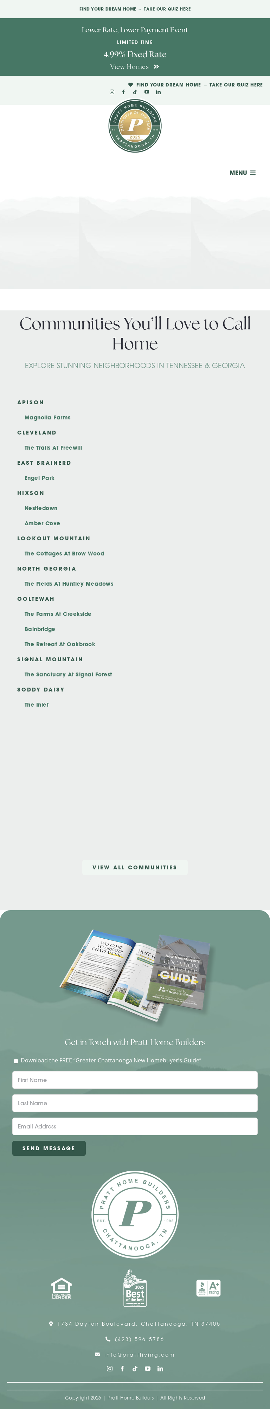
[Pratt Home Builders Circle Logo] (135, 1173)
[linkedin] (158, 92)
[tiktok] (135, 92)
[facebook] (123, 92)
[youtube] (146, 92)
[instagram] (112, 92)
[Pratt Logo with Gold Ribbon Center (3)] (135, 100)
